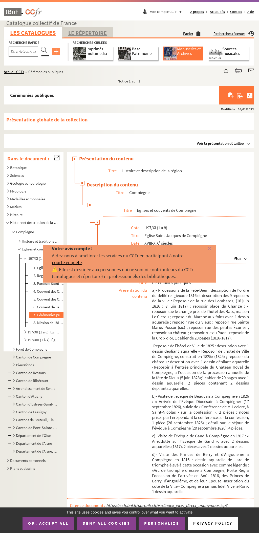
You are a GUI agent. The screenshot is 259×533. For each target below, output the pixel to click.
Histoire (16, 214)
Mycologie (18, 191)
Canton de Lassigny (31, 412)
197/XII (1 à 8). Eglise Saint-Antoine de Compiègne (43, 332)
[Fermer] (204, 248)
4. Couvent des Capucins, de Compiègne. (48, 291)
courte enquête (67, 262)
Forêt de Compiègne (31, 349)
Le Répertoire (87, 32)
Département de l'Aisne (34, 443)
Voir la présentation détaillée (220, 143)
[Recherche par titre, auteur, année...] (23, 52)
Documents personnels (28, 460)
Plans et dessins (22, 468)
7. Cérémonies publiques (48, 314)
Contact (236, 11)
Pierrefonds (25, 365)
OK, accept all (48, 523)
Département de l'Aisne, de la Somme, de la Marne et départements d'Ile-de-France (37, 451)
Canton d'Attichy (29, 396)
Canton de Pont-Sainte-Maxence (37, 427)
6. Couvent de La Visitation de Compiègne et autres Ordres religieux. (48, 307)
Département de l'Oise (33, 435)
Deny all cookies (106, 523)
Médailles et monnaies (27, 199)
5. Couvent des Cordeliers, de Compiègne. (48, 299)
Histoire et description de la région (34, 222)
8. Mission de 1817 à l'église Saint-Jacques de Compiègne (48, 322)
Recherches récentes (233, 33)
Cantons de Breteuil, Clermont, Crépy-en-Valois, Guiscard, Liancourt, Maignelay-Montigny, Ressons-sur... (37, 419)
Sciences (17, 175)
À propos (197, 11)
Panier (192, 33)
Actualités (217, 11)
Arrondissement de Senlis (35, 388)
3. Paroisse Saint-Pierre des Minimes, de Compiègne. (48, 283)
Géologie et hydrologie (28, 183)
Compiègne (25, 231)
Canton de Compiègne (33, 357)
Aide (250, 11)
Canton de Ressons (31, 372)
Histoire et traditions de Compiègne (40, 241)
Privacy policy (212, 523)
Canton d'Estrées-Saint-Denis (37, 404)
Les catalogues (33, 33)
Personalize (161, 523)
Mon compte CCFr (167, 11)
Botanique (18, 167)
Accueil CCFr (14, 71)
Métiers (15, 206)
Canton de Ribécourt (32, 380)
